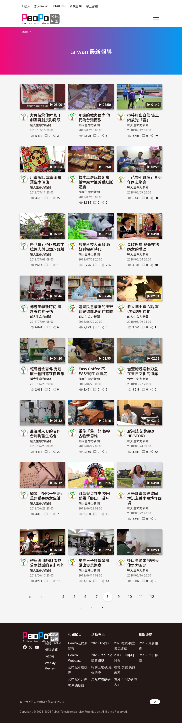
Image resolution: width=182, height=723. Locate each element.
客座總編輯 (76, 685)
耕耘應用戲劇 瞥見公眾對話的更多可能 (47, 562)
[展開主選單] (156, 19)
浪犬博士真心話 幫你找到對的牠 (143, 309)
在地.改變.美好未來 (124, 670)
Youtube (37, 647)
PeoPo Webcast (74, 657)
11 (141, 597)
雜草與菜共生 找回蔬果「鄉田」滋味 (94, 495)
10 (130, 597)
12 (152, 597)
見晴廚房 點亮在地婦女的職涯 (143, 246)
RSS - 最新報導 (148, 646)
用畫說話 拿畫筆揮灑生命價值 (46, 179)
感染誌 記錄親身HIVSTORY (141, 433)
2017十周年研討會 (124, 657)
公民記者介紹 (78, 679)
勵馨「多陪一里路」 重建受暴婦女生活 (47, 495)
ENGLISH (59, 6)
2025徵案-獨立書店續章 (125, 646)
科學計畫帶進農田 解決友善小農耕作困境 (144, 497)
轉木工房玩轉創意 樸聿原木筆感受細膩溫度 (96, 181)
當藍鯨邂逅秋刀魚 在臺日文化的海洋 (142, 371)
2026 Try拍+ (100, 643)
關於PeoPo (53, 643)
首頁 (25, 32)
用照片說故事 (101, 679)
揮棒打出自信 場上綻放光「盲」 (143, 117)
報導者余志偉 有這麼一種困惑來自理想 (47, 371)
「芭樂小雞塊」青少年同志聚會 (144, 179)
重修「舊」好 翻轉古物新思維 (94, 433)
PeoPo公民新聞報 (78, 646)
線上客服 (92, 6)
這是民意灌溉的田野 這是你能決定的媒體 (96, 309)
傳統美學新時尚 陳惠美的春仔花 (46, 309)
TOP (154, 701)
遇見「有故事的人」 (125, 681)
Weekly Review (50, 665)
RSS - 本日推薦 (148, 657)
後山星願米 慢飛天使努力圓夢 (143, 562)
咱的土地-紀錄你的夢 (101, 670)
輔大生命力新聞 (40, 125)
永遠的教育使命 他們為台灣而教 (94, 117)
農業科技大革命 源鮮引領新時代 (94, 246)
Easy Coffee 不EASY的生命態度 (93, 371)
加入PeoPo (41, 6)
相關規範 (51, 649)
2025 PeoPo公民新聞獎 (102, 657)
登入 (27, 6)
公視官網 (75, 6)
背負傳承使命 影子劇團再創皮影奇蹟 (46, 117)
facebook (25, 647)
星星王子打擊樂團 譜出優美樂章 (94, 562)
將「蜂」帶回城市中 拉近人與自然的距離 (47, 246)
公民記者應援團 (78, 670)
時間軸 (50, 656)
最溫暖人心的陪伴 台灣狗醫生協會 (45, 433)
